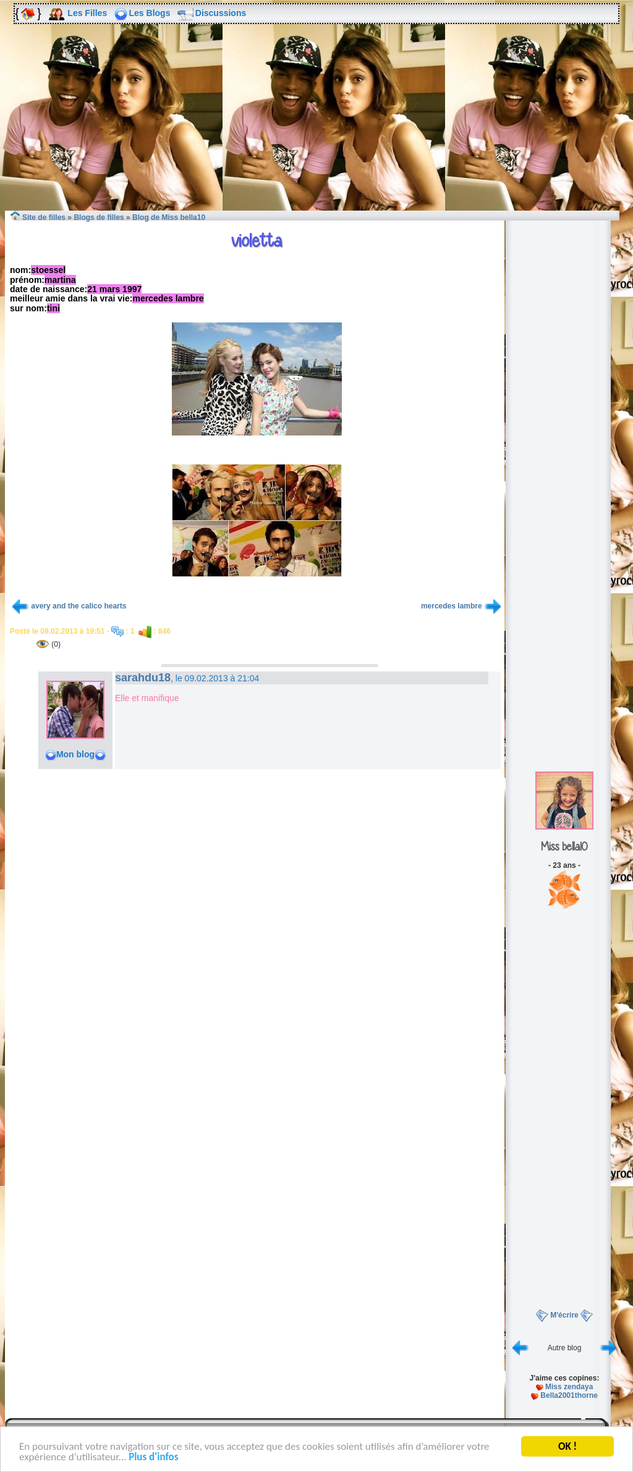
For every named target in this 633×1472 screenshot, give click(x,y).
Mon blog (75, 754)
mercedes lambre (451, 606)
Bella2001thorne (569, 1395)
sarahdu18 (143, 677)
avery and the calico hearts (78, 606)
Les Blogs (150, 13)
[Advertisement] (316, 129)
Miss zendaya (569, 1386)
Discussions (220, 13)
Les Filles (87, 13)
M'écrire (564, 1315)
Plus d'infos (153, 1458)
